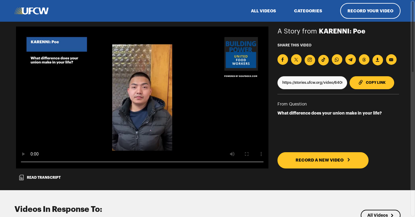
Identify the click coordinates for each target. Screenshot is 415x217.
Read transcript (39, 178)
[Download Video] (377, 60)
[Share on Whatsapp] (337, 59)
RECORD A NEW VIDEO (323, 160)
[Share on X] (296, 59)
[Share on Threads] (364, 59)
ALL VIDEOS (263, 11)
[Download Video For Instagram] (310, 60)
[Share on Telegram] (350, 59)
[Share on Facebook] (282, 59)
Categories (308, 11)
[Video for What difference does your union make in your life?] (142, 97)
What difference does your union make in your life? (329, 113)
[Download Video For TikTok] (323, 60)
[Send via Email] (391, 59)
